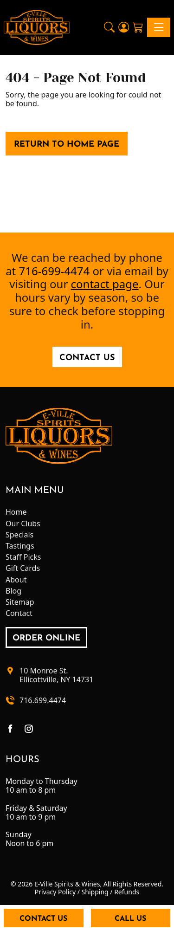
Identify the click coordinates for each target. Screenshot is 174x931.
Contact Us (87, 358)
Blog (13, 591)
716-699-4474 (54, 270)
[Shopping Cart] (138, 27)
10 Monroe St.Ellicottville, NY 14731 (56, 675)
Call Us (130, 919)
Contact (19, 613)
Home (16, 512)
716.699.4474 (42, 700)
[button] (109, 27)
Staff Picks (23, 557)
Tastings (20, 546)
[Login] (123, 27)
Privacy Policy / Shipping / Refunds (87, 891)
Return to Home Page (66, 144)
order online (46, 638)
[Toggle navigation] (158, 27)
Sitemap (20, 602)
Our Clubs (23, 523)
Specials (19, 534)
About (16, 579)
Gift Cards (23, 568)
